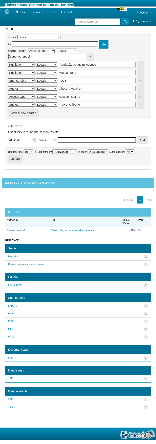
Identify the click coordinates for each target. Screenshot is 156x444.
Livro (140, 230)
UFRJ (11, 336)
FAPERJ (12, 305)
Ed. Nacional (15, 285)
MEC (11, 329)
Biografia (13, 256)
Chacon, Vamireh (16, 230)
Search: (12, 37)
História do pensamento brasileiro (26, 264)
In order (82, 152)
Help (52, 12)
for (9, 44)
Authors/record (117, 152)
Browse (37, 12)
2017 (11, 399)
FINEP (11, 313)
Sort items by (44, 152)
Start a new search (23, 113)
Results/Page (15, 152)
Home (20, 12)
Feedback (67, 12)
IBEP (11, 321)
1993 (11, 378)
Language (144, 12)
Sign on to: (141, 21)
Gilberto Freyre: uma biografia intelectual (72, 230)
